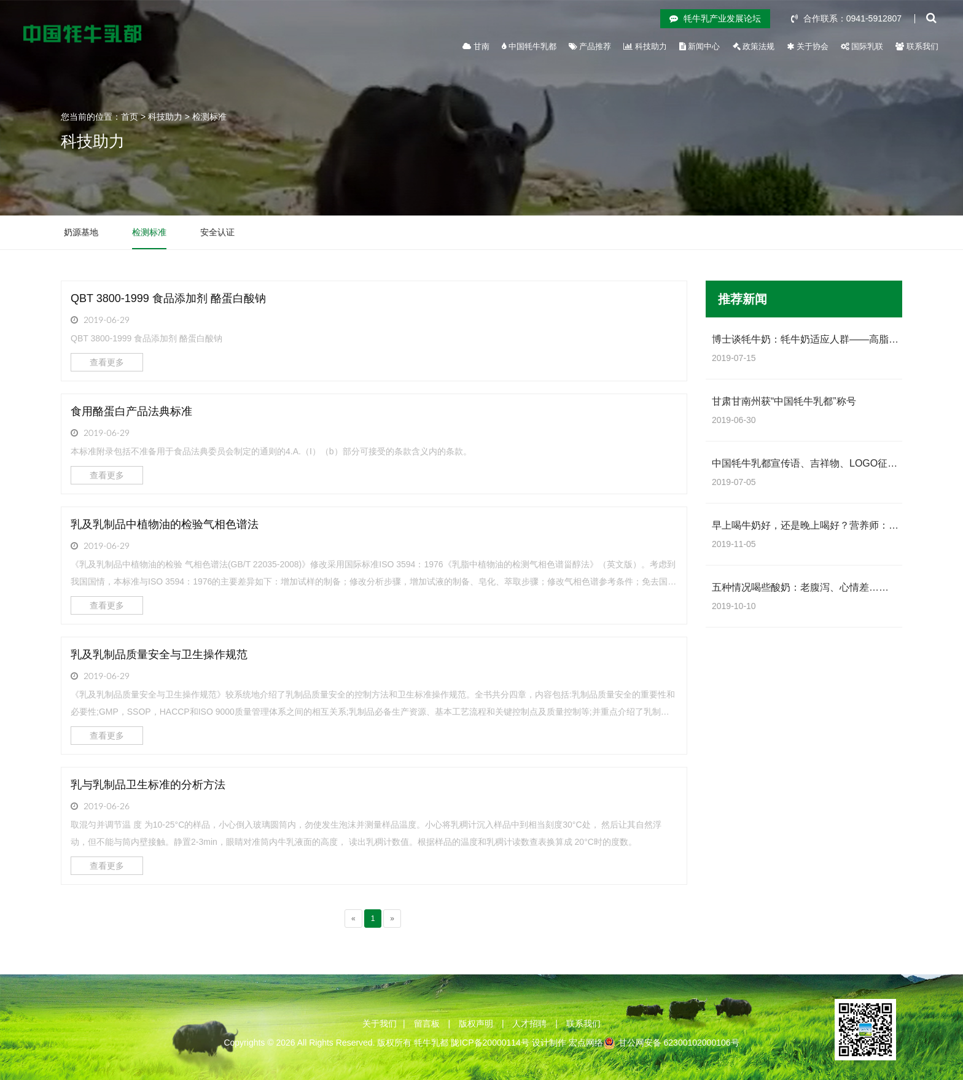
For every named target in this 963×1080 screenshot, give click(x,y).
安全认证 (217, 232)
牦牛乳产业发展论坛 (715, 18)
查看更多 (107, 362)
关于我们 (379, 1023)
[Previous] (353, 918)
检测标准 (209, 117)
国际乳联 (862, 46)
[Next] (392, 918)
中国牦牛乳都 (529, 46)
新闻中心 (699, 46)
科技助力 (645, 46)
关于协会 (807, 46)
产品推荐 (590, 46)
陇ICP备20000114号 (490, 1042)
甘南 (475, 46)
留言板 (427, 1023)
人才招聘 (529, 1023)
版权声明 (476, 1023)
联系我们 (916, 46)
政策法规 (754, 46)
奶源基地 (81, 232)
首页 (129, 117)
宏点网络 (586, 1042)
